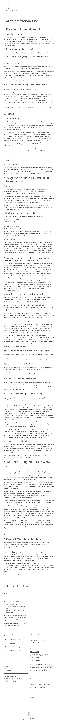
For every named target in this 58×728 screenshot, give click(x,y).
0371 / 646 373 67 (34, 652)
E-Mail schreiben (34, 697)
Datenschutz (31, 722)
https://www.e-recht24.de (14, 574)
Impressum (26, 722)
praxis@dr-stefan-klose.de (37, 660)
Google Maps (8, 670)
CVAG (15, 676)
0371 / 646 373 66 (34, 638)
